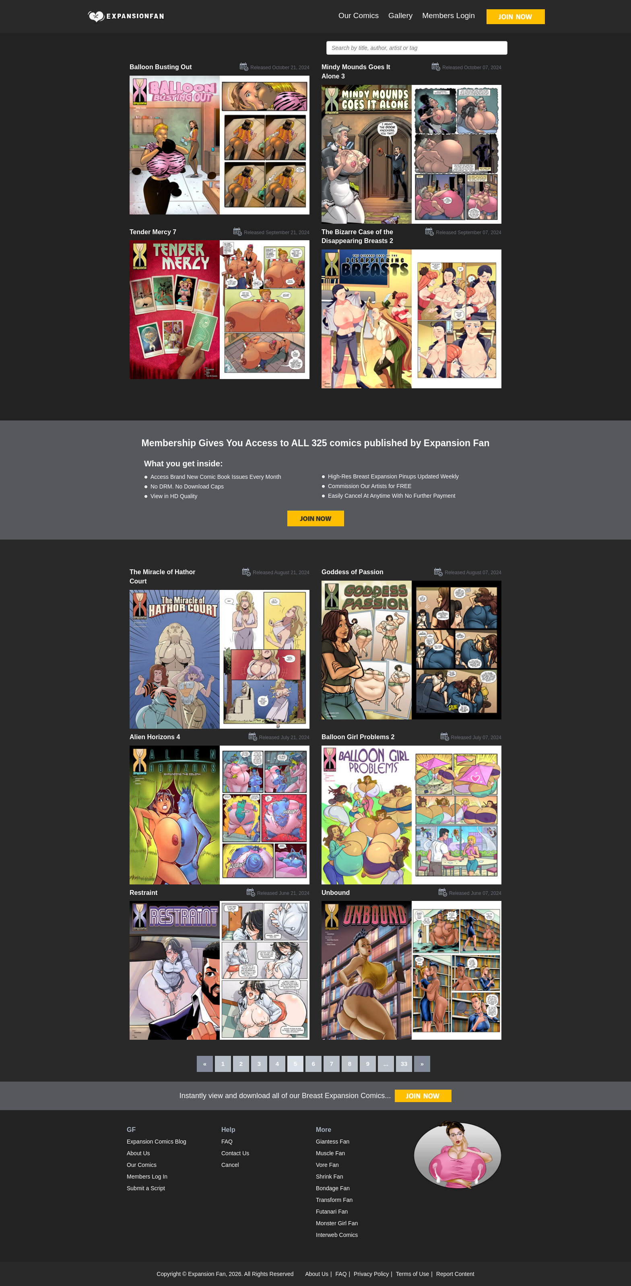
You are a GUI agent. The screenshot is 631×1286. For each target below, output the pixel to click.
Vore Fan (327, 1165)
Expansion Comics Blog (156, 1141)
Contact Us (235, 1153)
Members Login (448, 15)
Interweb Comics (337, 1235)
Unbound (336, 892)
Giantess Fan (332, 1141)
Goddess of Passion (353, 572)
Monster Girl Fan (337, 1223)
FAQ (227, 1141)
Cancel (230, 1165)
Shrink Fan (329, 1176)
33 (404, 1063)
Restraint (143, 892)
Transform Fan (334, 1200)
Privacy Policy (371, 1274)
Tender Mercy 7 (153, 232)
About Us (138, 1153)
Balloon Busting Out (161, 67)
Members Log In (147, 1176)
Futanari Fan (332, 1211)
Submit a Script (146, 1188)
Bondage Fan (333, 1188)
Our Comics (358, 15)
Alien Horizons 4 (155, 737)
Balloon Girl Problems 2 (358, 737)
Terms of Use (412, 1274)
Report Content (455, 1274)
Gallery (400, 15)
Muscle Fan (330, 1153)
